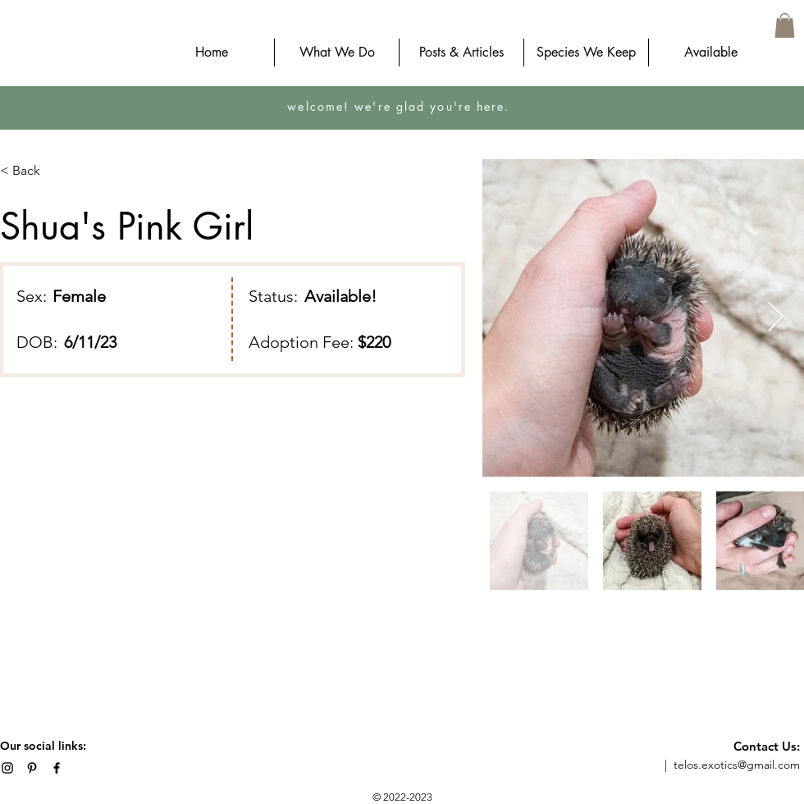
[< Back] (32, 171)
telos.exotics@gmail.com (737, 764)
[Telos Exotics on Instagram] (7, 768)
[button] (784, 25)
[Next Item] (775, 318)
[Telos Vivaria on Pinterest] (32, 768)
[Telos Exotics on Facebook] (56, 768)
